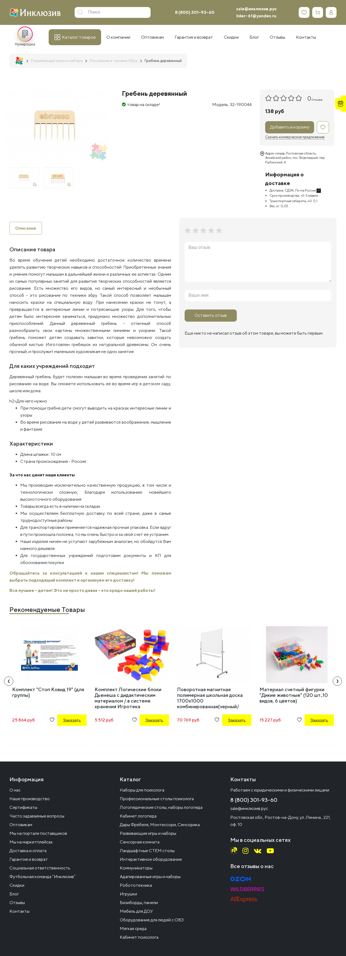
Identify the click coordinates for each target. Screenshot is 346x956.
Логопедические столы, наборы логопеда (161, 807)
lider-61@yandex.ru (256, 15)
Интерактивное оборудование (151, 859)
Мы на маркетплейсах (31, 842)
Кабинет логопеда (138, 816)
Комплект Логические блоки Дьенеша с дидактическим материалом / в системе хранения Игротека (128, 698)
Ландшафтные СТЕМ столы (147, 850)
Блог (14, 893)
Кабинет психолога (139, 937)
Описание (25, 228)
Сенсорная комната (139, 842)
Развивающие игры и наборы (148, 833)
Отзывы (17, 902)
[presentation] (8, 681)
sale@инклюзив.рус (256, 8)
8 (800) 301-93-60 (194, 12)
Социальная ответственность (39, 868)
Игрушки (128, 893)
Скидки (16, 885)
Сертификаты (23, 807)
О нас (15, 790)
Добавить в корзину (290, 127)
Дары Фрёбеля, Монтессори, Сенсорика (160, 824)
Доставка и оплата (27, 850)
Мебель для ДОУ (136, 911)
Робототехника (136, 885)
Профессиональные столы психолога (157, 798)
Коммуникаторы (136, 868)
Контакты (19, 911)
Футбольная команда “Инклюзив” (42, 876)
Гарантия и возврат (28, 859)
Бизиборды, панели (139, 902)
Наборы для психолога (142, 790)
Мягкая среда (133, 928)
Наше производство (29, 798)
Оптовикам (20, 824)
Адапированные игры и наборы (150, 876)
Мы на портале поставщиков (38, 833)
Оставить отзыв (211, 315)
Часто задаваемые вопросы (36, 816)
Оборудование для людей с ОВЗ (152, 919)
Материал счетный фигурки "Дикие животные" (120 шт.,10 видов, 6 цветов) (294, 695)
